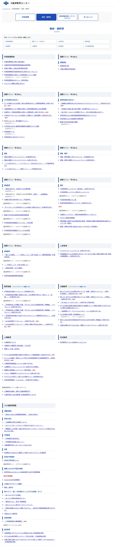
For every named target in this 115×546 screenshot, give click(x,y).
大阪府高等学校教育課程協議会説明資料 (17, 65)
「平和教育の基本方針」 (12, 438)
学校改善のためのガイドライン (14, 137)
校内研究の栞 (64, 66)
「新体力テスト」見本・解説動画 (15, 501)
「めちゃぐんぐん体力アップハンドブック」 (18, 505)
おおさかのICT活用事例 (12, 480)
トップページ (6, 9)
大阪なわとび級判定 (10, 513)
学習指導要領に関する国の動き (14, 62)
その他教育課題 (89, 46)
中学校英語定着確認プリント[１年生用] (17, 230)
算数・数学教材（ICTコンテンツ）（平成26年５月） (77, 157)
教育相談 (87, 41)
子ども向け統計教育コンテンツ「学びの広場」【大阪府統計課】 (25, 536)
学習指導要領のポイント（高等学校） (16, 80)
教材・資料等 (46, 17)
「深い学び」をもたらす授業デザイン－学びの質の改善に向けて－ (82, 112)
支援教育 (7, 46)
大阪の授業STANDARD (67, 69)
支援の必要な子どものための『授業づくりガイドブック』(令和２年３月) (84, 325)
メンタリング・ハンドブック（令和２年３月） (75, 250)
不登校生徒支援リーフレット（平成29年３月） (19, 291)
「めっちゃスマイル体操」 (13, 495)
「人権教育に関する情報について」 (16, 422)
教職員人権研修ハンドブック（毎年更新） (18, 370)
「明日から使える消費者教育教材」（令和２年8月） (21, 414)
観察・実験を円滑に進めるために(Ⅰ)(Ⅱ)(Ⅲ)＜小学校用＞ (79, 226)
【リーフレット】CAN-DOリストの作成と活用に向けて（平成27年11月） (28, 207)
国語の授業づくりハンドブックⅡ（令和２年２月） (21, 160)
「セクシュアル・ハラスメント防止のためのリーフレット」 (24, 425)
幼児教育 (60, 46)
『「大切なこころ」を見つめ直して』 (16, 264)
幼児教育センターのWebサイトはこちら (73, 342)
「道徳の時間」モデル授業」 (13, 268)
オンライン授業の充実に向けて (14, 83)
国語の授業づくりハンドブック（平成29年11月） (20, 157)
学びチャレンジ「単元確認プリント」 (16, 121)
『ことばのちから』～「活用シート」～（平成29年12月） (23, 169)
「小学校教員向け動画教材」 (13, 521)
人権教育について (10, 342)
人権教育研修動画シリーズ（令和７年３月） (18, 363)
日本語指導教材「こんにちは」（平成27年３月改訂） (21, 380)
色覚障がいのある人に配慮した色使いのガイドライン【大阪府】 (25, 452)
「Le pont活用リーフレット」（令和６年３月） (19, 321)
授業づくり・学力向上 (38, 41)
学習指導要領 (9, 41)
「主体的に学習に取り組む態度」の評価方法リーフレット (79, 109)
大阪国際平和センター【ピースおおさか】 (18, 445)
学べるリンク (88, 17)
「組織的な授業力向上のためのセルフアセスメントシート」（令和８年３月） (85, 103)
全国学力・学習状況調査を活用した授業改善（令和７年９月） (24, 112)
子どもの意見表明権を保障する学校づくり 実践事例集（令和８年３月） (27, 355)
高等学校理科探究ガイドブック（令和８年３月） (76, 203)
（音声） (35, 194)
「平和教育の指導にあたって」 (14, 442)
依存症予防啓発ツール (11, 460)
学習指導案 (25, 17)
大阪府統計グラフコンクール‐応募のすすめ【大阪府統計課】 (24, 533)
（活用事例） (44, 194)
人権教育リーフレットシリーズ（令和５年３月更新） (21, 367)
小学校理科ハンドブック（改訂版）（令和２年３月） (77, 189)
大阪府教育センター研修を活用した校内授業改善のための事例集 (25, 109)
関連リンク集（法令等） (12, 349)
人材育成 (60, 41)
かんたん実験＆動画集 (67, 218)
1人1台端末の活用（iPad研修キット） (72, 314)
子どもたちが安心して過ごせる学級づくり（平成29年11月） (24, 376)
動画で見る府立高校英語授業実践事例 (16, 215)
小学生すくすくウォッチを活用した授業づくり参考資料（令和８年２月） (28, 115)
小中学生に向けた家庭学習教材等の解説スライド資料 (21, 126)
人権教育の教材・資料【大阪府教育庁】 (17, 391)
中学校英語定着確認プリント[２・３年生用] (18, 223)
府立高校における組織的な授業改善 (71, 118)
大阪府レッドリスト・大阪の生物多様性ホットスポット (78, 214)
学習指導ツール (9, 131)
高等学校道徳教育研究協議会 (13, 276)
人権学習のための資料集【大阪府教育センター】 (20, 394)
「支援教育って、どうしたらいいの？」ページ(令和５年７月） (80, 311)
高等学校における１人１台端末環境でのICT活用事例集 (22, 472)
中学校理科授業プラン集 (68, 200)
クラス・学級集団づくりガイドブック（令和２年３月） (22, 373)
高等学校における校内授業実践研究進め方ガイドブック (78, 115)
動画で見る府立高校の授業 (69, 122)
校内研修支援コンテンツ (67, 17)
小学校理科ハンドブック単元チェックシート (74, 192)
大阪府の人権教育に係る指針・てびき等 (17, 345)
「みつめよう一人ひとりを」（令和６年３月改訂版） (77, 302)
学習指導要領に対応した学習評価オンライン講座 (20, 75)
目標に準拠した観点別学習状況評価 (16, 68)
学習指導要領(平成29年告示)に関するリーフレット (20, 71)
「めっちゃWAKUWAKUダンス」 (15, 498)
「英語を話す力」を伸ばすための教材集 (17, 189)
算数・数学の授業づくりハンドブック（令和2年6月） (77, 160)
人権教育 (34, 46)
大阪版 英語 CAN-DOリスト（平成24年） (17, 199)
